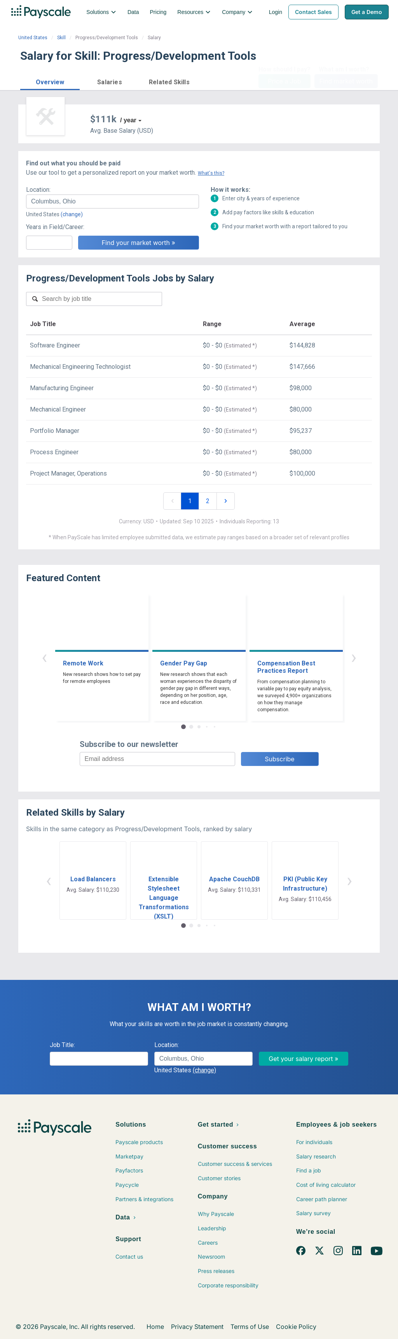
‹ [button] (44, 657)
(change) (72, 214)
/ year (128, 120)
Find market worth (346, 81)
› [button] (353, 657)
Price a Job (284, 81)
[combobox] (112, 201)
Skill (61, 37)
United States (32, 37)
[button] (50, 81)
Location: (38, 189)
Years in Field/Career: (55, 227)
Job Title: (62, 1045)
